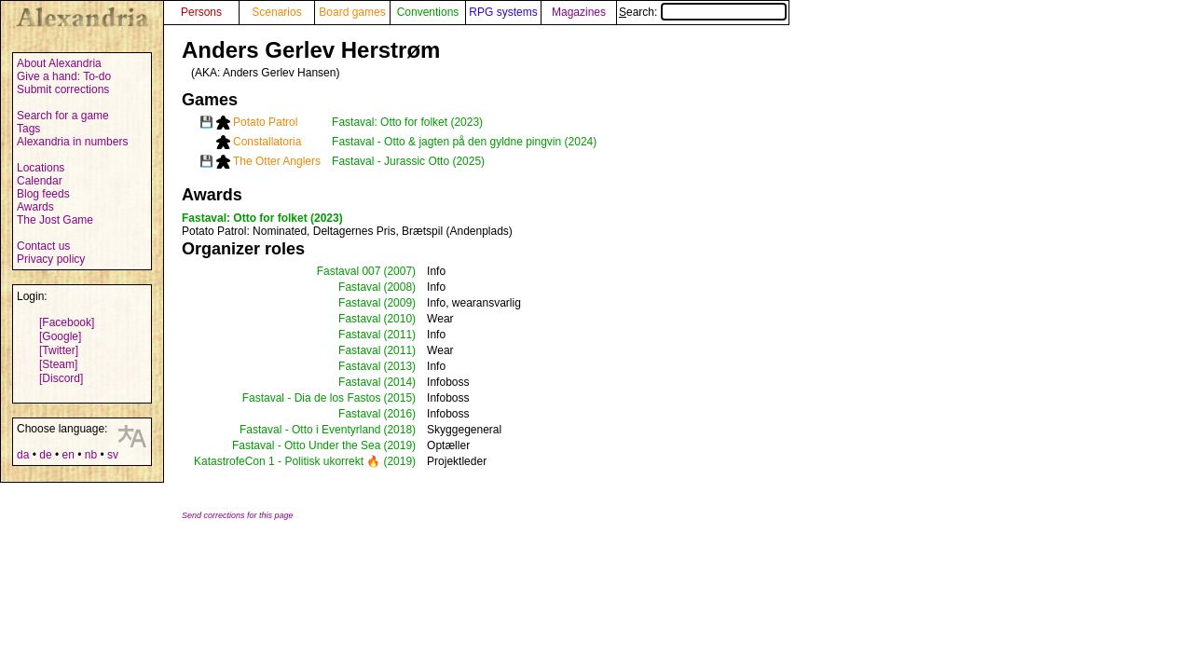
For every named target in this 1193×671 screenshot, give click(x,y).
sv (112, 454)
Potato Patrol (265, 122)
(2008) (399, 287)
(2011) (399, 334)
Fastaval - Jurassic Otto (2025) (408, 161)
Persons (201, 12)
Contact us (43, 246)
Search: (703, 12)
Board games (352, 12)
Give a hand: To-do (64, 76)
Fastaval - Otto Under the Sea (306, 445)
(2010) (399, 318)
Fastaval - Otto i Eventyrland (310, 429)
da (23, 454)
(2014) (399, 382)
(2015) (399, 397)
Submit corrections (63, 89)
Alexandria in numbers (72, 141)
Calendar (39, 180)
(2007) (399, 271)
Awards (35, 206)
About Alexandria (59, 63)
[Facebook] (66, 322)
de (45, 454)
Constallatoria (267, 141)
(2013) (399, 366)
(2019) (399, 445)
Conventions (428, 12)
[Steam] (58, 364)
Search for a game (63, 115)
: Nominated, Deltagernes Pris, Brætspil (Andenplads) (347, 231)
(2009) (399, 302)
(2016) (399, 413)
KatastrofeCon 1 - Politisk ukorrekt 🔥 (287, 461)
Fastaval (359, 287)
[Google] (60, 336)
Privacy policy (51, 259)
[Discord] (61, 378)
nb (91, 454)
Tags (28, 128)
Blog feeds (43, 193)
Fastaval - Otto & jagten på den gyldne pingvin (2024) (464, 141)
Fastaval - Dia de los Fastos (311, 397)
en (68, 454)
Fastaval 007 (349, 271)
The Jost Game (55, 219)
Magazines (579, 12)
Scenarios (276, 12)
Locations (40, 167)
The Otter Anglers (277, 161)
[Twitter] (58, 350)
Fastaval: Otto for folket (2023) (407, 122)
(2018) (399, 429)
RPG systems (503, 12)
